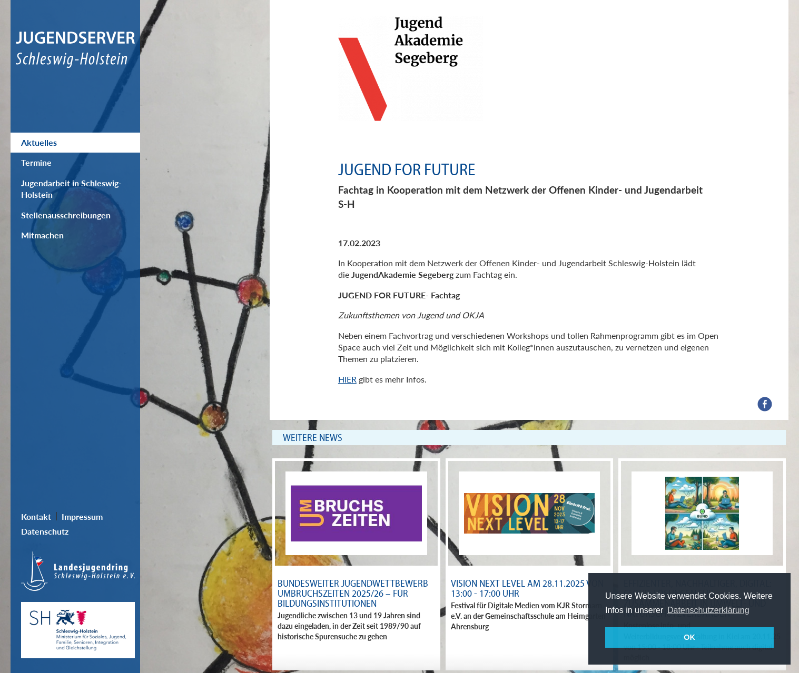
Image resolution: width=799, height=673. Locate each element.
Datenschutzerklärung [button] (708, 610)
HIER (347, 379)
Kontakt (36, 516)
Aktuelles (39, 142)
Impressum (82, 516)
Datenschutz (44, 531)
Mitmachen (42, 235)
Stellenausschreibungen (66, 215)
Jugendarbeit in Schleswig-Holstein (71, 188)
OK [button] (689, 637)
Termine (36, 162)
